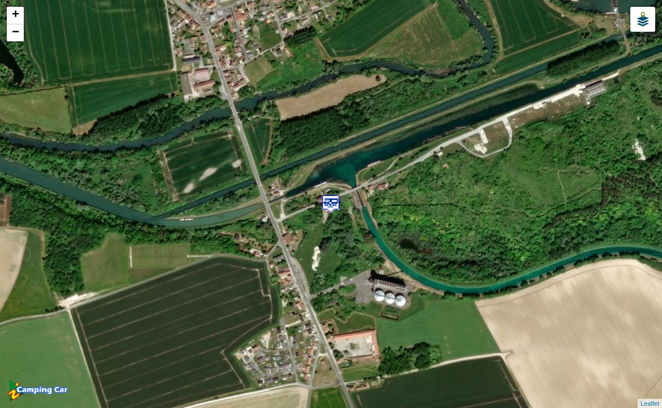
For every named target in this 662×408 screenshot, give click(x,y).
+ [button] (15, 15)
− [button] (15, 32)
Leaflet (649, 403)
